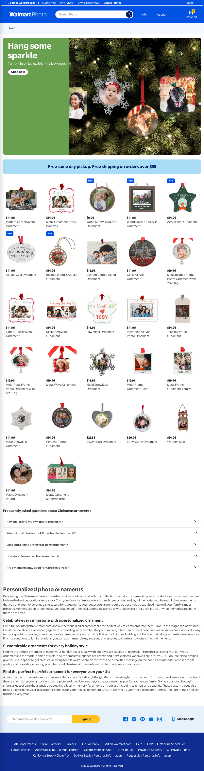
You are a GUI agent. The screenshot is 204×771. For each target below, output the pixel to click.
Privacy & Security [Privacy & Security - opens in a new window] (150, 750)
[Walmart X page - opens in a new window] (134, 719)
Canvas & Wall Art (139, 28)
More (196, 28)
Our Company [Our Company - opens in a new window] (90, 744)
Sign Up (86, 719)
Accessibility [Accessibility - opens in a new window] (43, 750)
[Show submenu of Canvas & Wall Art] (150, 27)
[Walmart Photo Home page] (28, 14)
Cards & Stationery (96, 28)
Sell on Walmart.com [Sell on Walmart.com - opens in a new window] (117, 744)
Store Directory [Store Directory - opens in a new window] (51, 744)
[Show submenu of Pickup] (67, 27)
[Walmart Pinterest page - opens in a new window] (142, 719)
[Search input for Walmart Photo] (90, 14)
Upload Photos (112, 2)
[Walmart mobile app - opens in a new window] (182, 719)
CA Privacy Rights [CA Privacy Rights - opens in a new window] (178, 750)
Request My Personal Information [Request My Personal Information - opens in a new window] (149, 755)
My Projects (67, 2)
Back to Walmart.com (21, 2)
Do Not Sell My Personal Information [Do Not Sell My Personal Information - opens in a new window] (98, 755)
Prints (75, 28)
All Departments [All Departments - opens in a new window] (25, 744)
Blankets (160, 28)
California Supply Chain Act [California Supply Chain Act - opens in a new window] (51, 755)
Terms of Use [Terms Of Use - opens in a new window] (124, 750)
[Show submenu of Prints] (81, 27)
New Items (30, 28)
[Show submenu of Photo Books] (188, 27)
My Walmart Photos (88, 2)
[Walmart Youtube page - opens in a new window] (151, 719)
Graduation (46, 28)
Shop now (18, 72)
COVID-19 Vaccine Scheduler (166, 744)
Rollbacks (13, 28)
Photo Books (179, 28)
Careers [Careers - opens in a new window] (71, 744)
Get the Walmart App (97, 750)
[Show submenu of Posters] (124, 27)
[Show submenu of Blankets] (167, 27)
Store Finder (49, 2)
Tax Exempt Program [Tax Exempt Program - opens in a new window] (65, 750)
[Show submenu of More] (201, 27)
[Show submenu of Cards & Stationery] (109, 27)
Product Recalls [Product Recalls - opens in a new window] (19, 750)
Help (144, 14)
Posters (118, 28)
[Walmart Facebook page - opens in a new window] (125, 719)
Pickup (62, 28)
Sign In (190, 2)
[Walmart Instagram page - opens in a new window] (159, 719)
